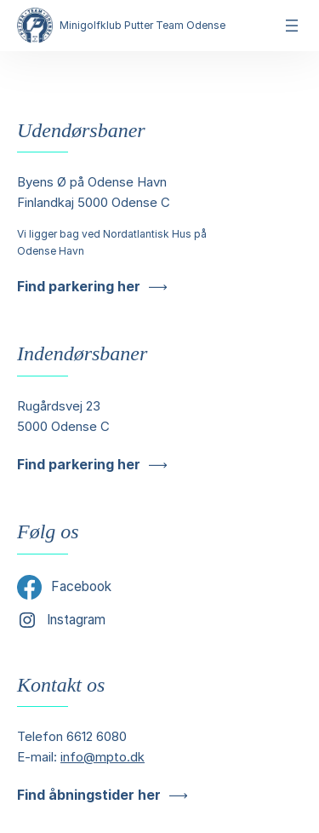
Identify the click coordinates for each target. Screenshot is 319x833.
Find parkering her (78, 286)
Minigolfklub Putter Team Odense (142, 25)
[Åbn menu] (292, 25)
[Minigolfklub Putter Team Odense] (35, 25)
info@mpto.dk (102, 757)
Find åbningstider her (89, 794)
